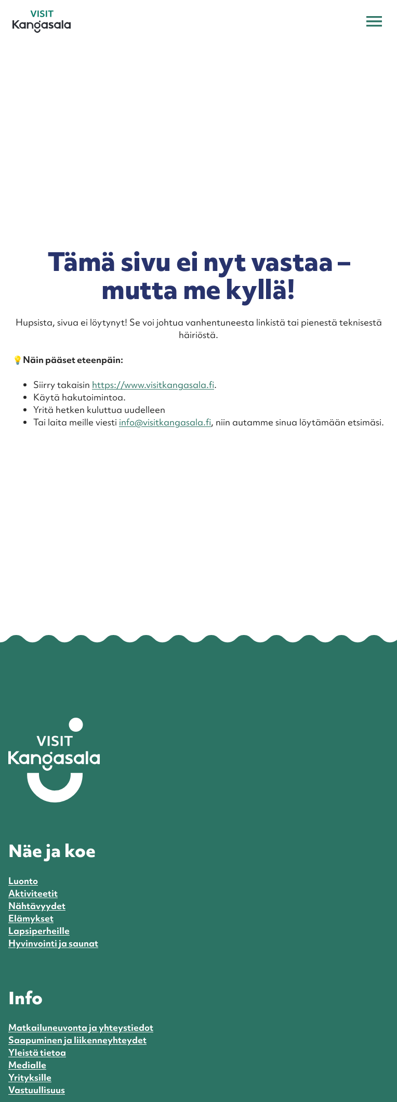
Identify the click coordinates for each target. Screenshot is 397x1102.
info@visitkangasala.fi (165, 422)
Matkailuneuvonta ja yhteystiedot (80, 1027)
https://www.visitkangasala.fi (153, 385)
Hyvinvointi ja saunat (53, 943)
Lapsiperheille (39, 931)
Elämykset (31, 918)
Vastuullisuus (36, 1090)
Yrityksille (29, 1077)
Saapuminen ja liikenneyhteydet (77, 1040)
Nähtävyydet (36, 906)
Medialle (27, 1065)
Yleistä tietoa (37, 1052)
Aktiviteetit (33, 893)
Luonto (23, 881)
